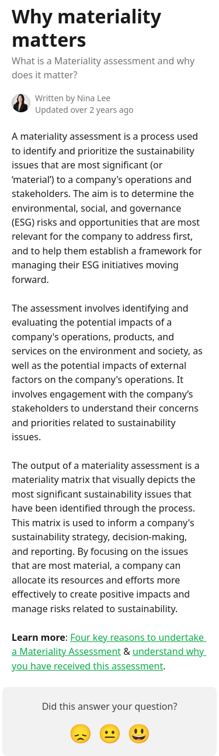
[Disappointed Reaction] (80, 733)
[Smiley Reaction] (139, 733)
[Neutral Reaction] (109, 733)
